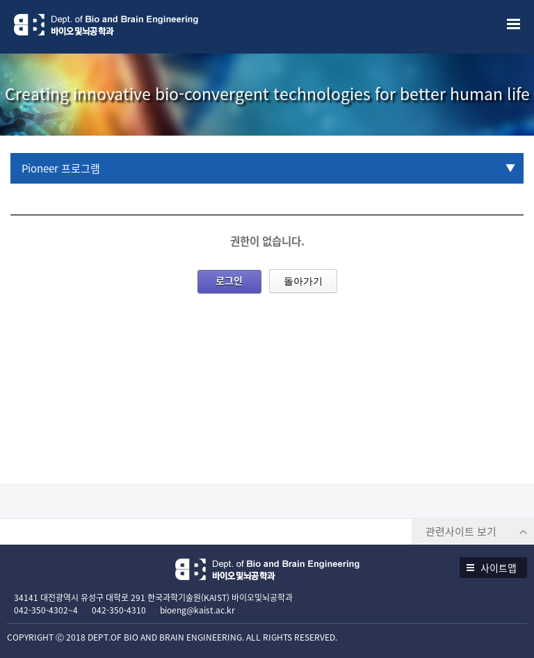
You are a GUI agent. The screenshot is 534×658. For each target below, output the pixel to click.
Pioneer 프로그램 (61, 168)
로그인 (229, 280)
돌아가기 (303, 281)
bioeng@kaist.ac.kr (197, 610)
